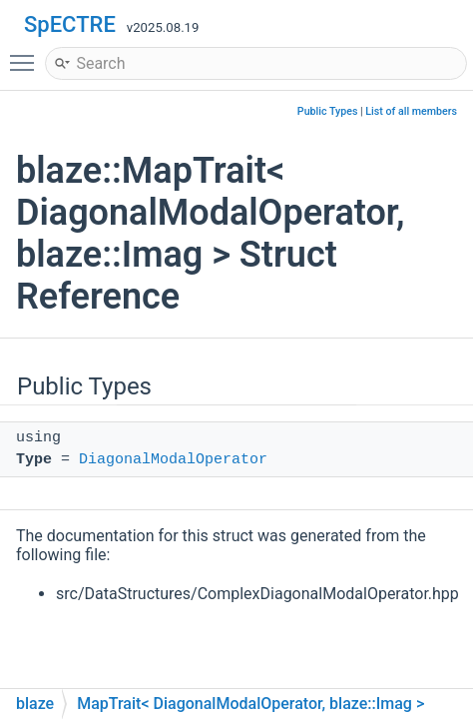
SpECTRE (70, 24)
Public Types (327, 111)
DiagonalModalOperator (173, 459)
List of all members (411, 111)
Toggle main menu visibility (27, 54)
